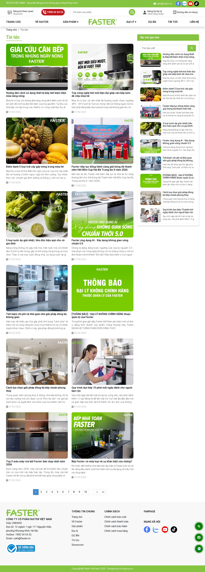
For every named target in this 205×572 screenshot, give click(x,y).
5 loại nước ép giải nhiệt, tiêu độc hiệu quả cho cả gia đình (178, 124)
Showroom (78, 544)
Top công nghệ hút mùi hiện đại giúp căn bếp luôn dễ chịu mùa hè (179, 74)
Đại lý (130, 21)
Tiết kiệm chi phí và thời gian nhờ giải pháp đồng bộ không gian (178, 161)
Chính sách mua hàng (116, 530)
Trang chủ (13, 21)
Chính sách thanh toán (116, 521)
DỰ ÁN (152, 21)
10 (85, 491)
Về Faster (41, 21)
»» (103, 491)
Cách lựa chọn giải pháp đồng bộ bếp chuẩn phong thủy (178, 193)
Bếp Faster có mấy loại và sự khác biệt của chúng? (102, 461)
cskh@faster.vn (163, 3)
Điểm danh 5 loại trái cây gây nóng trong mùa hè (35, 166)
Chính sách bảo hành (115, 526)
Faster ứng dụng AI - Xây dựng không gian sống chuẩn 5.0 (178, 141)
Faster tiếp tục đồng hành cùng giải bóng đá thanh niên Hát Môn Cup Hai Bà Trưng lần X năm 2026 (102, 168)
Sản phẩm (69, 21)
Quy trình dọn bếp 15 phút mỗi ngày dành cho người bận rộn (178, 211)
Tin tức (173, 21)
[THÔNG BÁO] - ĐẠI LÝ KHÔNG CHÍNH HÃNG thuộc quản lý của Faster (179, 178)
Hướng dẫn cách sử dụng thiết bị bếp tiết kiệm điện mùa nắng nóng (178, 57)
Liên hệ (194, 21)
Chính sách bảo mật (115, 516)
